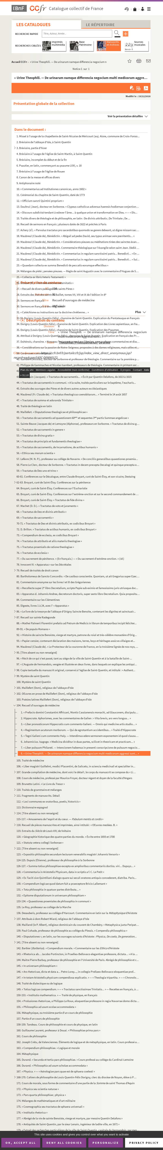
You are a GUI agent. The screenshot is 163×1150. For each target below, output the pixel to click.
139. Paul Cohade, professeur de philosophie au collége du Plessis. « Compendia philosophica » (71, 930)
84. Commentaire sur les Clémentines (38, 599)
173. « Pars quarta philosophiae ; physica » (41, 1095)
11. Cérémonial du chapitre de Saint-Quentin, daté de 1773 (50, 195)
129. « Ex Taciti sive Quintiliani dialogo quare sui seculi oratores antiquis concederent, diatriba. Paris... (76, 878)
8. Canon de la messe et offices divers (38, 177)
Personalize (105, 1143)
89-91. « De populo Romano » (33, 629)
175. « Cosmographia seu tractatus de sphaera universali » (50, 1106)
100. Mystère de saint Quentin (33, 682)
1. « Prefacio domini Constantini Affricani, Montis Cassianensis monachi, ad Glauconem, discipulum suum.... (80, 712)
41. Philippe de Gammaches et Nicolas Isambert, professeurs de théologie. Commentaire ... (78, 365)
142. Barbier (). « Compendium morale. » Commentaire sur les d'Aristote (67, 948)
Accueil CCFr (19, 62)
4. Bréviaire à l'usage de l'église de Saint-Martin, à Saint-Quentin (54, 154)
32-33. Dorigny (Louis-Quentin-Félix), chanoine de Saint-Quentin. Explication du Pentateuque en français (77, 318)
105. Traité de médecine (30, 760)
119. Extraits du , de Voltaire (43, 831)
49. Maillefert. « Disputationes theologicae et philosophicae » (51, 412)
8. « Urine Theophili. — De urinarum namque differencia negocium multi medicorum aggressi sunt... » (80, 753)
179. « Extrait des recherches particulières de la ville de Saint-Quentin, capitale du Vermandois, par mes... (77, 1130)
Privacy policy (144, 1143)
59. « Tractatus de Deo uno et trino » (37, 470)
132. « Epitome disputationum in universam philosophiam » (51, 895)
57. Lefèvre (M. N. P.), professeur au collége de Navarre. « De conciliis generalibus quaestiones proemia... (77, 459)
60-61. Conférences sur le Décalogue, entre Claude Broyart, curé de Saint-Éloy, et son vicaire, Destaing (75, 476)
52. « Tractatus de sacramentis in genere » (40, 429)
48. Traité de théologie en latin (34, 406)
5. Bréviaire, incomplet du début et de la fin (41, 159)
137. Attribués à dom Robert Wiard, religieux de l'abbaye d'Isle (52, 919)
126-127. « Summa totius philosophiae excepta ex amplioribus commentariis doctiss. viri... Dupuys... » (75, 866)
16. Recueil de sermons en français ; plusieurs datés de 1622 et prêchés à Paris (61, 224)
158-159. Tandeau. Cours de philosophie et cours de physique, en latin (57, 1024)
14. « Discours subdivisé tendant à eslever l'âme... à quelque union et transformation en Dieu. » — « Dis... (76, 212)
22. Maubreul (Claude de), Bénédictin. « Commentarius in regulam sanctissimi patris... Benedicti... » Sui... (77, 259)
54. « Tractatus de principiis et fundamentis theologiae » (49, 441)
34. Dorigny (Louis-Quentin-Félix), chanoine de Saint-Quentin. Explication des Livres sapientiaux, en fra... (78, 324)
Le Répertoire (100, 24)
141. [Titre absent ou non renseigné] (37, 942)
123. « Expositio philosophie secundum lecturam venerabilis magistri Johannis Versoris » (68, 854)
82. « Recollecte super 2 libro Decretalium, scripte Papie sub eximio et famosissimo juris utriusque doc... (77, 588)
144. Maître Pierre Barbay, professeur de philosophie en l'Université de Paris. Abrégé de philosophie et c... (77, 960)
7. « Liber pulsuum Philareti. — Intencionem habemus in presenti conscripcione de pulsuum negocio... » (80, 747)
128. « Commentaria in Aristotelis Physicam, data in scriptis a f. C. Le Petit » (60, 872)
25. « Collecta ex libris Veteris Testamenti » (41, 277)
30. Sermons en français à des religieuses (40, 306)
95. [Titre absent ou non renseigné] (36, 652)
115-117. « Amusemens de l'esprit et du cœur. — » (59, 819)
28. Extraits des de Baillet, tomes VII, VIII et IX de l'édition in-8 (61, 295)
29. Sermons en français (30, 300)
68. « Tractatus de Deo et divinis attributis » (41, 511)
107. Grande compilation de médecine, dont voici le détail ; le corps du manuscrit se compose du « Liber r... (76, 772)
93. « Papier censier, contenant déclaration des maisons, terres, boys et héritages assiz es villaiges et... (75, 641)
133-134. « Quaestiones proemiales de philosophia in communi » (53, 901)
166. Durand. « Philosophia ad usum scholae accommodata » (52, 1065)
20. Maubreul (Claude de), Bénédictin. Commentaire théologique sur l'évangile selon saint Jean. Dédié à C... (78, 247)
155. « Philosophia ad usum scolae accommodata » (46, 1007)
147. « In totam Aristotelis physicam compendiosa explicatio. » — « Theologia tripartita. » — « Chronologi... (78, 977)
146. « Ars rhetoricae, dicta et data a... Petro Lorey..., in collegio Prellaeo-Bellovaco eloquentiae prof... (75, 971)
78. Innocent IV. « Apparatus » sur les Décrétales (43, 564)
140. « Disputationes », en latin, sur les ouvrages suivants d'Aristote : (76, 936)
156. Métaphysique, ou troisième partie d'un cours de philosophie (54, 1012)
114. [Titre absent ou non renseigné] (37, 813)
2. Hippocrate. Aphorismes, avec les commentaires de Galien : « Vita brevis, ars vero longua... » (76, 718)
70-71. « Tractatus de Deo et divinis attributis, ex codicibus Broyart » (55, 523)
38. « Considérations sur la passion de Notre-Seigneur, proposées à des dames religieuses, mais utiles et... (77, 347)
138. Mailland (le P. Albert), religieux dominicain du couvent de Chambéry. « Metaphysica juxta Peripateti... (78, 924)
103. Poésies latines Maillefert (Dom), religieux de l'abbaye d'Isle (54, 699)
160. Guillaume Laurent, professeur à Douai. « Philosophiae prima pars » (58, 1030)
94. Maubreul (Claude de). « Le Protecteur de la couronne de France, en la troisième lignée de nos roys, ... (77, 646)
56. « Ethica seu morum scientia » (35, 453)
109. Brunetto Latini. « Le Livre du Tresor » (40, 784)
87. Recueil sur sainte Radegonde (35, 617)
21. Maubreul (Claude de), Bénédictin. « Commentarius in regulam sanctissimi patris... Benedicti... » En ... (77, 253)
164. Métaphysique (27, 1054)
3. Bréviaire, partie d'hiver (31, 148)
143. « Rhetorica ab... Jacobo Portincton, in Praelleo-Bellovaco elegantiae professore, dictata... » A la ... (77, 954)
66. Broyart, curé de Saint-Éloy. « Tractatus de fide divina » (50, 500)
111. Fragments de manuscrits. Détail (38, 795)
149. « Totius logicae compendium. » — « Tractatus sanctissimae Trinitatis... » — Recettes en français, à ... (77, 989)
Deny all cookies (64, 1143)
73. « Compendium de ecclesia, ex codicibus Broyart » (47, 535)
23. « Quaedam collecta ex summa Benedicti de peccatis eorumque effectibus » (62, 265)
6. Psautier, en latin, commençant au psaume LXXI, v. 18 (49, 165)
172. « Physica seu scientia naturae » (37, 1089)
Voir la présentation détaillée (125, 116)
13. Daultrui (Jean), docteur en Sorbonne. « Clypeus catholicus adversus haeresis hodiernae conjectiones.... (78, 206)
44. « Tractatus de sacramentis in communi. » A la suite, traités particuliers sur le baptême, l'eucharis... (76, 382)
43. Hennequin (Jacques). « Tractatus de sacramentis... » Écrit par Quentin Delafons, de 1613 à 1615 (74, 377)
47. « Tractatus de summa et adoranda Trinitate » (44, 400)
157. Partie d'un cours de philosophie (38, 1018)
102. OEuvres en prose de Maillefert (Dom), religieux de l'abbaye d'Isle (57, 693)
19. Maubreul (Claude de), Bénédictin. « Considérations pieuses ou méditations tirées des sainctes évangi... (78, 242)
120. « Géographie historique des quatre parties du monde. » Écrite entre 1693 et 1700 (65, 836)
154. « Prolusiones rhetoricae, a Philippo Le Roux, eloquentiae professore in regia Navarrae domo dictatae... (78, 1001)
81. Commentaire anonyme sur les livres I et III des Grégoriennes (53, 582)
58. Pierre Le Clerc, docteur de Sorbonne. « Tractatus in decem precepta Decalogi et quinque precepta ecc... (78, 465)
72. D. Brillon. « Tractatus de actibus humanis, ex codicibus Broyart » (56, 529)
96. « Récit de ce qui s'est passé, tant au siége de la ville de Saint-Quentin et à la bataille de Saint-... (74, 658)
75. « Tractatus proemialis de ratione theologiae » (45, 547)
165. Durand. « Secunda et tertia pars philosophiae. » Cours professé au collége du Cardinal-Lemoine (74, 1059)
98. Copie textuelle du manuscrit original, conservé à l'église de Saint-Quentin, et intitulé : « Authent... (75, 670)
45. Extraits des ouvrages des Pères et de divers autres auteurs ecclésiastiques (61, 388)
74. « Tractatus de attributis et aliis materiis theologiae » (49, 541)
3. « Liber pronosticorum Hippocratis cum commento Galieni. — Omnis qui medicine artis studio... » (79, 724)
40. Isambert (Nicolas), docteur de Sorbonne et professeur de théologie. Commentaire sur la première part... (78, 359)
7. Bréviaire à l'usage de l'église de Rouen (40, 171)
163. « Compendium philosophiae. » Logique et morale (48, 1048)
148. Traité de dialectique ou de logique (39, 983)
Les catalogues (33, 24)
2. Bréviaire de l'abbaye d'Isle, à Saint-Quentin (43, 142)
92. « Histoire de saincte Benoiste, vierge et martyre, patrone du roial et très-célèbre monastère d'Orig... (76, 635)
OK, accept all (20, 1143)
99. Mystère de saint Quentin (32, 676)
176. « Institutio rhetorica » (31, 1112)
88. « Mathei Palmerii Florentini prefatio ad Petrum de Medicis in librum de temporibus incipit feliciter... (76, 623)
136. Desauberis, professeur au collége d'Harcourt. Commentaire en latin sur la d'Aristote (76, 913)
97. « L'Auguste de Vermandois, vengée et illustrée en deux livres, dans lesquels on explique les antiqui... (76, 664)
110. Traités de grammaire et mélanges (39, 790)
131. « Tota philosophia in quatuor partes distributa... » (48, 889)
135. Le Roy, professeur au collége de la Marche (43, 907)
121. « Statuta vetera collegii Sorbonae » (39, 842)
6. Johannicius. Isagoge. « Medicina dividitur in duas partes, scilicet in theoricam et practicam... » (78, 741)
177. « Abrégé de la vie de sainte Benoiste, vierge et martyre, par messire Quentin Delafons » (69, 1118)
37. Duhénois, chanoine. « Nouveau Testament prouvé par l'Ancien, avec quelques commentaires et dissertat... (78, 341)
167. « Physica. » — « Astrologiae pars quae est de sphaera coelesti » (55, 1071)
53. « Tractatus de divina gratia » (35, 435)
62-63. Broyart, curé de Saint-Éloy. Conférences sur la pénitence (53, 482)
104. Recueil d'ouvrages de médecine (38, 705)
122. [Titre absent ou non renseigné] (37, 848)
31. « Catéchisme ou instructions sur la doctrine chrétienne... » (52, 312)
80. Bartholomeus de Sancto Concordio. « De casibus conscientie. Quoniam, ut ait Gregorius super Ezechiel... (78, 576)
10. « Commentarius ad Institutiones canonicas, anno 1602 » (51, 189)
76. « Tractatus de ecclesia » (32, 553)
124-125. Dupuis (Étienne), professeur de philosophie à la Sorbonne (55, 860)
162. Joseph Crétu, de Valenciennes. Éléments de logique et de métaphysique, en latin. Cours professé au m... (78, 1042)
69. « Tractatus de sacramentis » (34, 517)
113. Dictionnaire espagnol (32, 807)
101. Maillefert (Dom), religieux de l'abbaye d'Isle (45, 688)
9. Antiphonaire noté (28, 183)
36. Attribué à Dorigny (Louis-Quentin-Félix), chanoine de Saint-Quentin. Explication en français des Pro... (78, 335)
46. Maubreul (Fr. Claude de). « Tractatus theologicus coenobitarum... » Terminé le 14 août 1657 (71, 394)
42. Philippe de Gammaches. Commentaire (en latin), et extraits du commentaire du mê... (78, 371)
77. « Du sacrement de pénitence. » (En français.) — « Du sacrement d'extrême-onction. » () (70, 558)
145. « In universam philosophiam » (36, 966)
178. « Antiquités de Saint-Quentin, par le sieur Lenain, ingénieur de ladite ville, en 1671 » (67, 1124)
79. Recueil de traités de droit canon (37, 570)
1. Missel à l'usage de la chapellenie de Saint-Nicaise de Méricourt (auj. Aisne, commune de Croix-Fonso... (78, 136)
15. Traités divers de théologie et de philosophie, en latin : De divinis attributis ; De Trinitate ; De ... (73, 218)
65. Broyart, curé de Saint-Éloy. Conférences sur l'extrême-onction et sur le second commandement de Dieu (78, 494)
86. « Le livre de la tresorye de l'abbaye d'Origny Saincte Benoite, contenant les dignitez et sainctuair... (76, 611)
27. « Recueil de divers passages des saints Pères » (45, 289)
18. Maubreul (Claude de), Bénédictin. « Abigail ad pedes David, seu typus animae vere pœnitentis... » (75, 236)
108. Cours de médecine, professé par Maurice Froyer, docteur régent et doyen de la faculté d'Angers (74, 778)
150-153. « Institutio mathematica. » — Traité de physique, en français (56, 995)
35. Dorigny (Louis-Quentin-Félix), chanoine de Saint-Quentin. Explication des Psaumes (67, 330)
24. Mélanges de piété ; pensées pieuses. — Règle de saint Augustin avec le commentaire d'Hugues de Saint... (78, 271)
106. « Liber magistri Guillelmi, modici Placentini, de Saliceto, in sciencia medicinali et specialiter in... (75, 766)
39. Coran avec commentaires (33, 353)
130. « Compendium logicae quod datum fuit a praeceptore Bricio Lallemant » (61, 883)
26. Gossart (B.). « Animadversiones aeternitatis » (44, 283)
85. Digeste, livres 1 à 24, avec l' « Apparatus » (42, 605)
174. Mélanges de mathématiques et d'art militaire (45, 1100)
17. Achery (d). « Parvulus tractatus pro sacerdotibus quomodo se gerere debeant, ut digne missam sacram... (78, 230)
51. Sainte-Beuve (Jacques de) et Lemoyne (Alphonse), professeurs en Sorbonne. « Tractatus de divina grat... (78, 423)
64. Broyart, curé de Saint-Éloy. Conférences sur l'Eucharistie (51, 488)
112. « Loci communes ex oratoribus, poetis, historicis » (48, 801)
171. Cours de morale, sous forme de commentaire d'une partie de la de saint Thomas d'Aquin (75, 1083)
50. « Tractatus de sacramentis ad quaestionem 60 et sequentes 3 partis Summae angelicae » (72, 418)
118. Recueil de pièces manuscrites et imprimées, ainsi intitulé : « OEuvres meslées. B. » (66, 825)
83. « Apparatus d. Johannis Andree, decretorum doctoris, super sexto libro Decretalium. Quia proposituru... (78, 594)
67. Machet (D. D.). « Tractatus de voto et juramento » (47, 506)
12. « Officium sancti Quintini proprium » (40, 201)
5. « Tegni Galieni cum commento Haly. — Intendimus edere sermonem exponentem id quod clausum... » (80, 736)
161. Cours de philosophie (31, 1036)
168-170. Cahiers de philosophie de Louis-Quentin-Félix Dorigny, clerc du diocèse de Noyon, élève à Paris (76, 1077)
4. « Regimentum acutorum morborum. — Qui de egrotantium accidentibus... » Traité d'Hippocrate (78, 730)
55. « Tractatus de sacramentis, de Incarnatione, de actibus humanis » (57, 447)
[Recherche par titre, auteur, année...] (77, 33)
